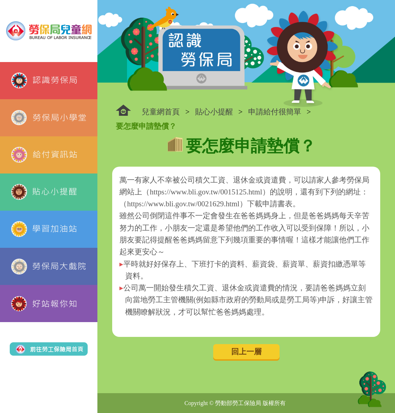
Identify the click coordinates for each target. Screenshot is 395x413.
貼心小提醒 (48, 192)
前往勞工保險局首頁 (48, 349)
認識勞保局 (48, 80)
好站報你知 (48, 303)
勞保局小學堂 (48, 117)
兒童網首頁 (161, 111)
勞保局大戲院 (48, 266)
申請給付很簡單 (274, 111)
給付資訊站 (48, 154)
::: (123, 110)
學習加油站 (48, 229)
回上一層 (246, 351)
